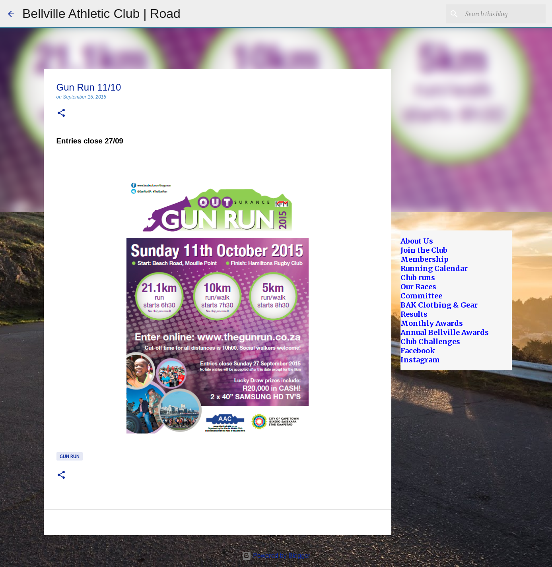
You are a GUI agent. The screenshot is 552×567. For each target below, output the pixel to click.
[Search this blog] (504, 13)
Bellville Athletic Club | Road (101, 13)
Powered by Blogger (276, 555)
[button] (61, 113)
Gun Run (70, 456)
